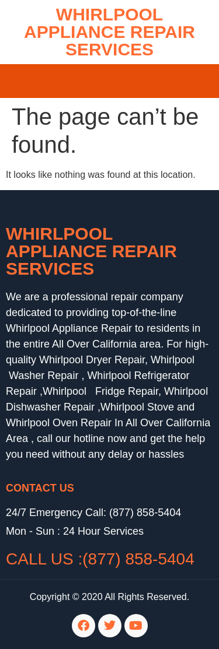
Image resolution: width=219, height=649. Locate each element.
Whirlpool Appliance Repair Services (91, 251)
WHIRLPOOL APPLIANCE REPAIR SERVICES (109, 32)
